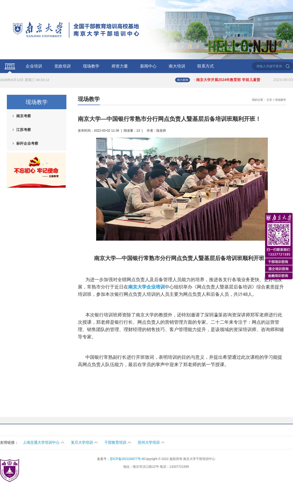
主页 (269, 99)
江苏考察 (23, 130)
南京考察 (23, 116)
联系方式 (205, 66)
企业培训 (34, 66)
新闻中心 (148, 66)
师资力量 (119, 66)
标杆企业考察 (27, 143)
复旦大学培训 (82, 442)
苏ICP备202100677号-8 (127, 459)
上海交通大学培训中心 (41, 442)
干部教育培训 (115, 442)
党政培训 (62, 66)
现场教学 (91, 66)
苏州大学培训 (149, 442)
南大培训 (177, 66)
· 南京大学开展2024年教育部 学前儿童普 (243, 80)
